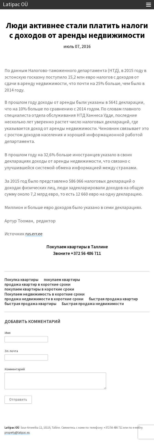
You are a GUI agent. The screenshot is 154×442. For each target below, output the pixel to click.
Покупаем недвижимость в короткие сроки (44, 294)
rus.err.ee (33, 233)
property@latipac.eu (17, 433)
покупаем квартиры (62, 279)
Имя (7, 333)
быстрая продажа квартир (113, 298)
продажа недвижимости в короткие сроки (44, 298)
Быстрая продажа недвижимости (93, 303)
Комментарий (15, 369)
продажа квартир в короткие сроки (37, 284)
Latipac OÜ (15, 4)
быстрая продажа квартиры (30, 303)
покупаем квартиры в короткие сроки (39, 289)
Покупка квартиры (21, 279)
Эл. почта (11, 351)
